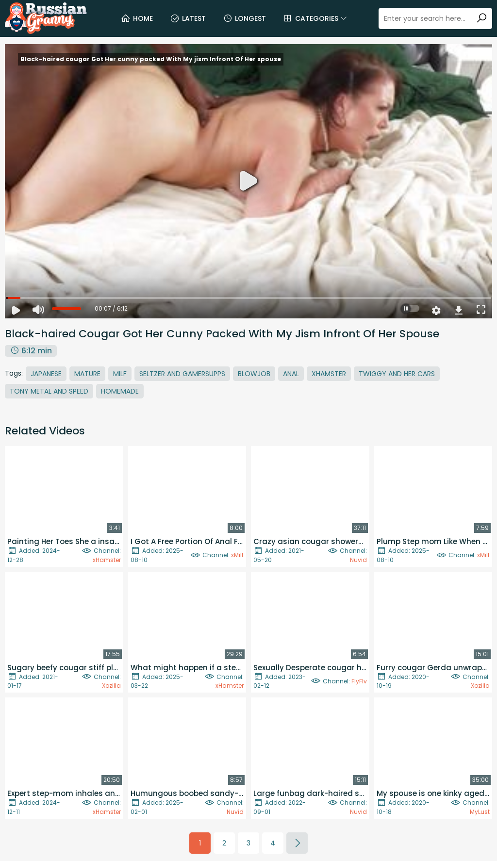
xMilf (237, 555)
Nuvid (358, 560)
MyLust (480, 812)
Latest (188, 18)
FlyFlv (359, 681)
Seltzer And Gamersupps (182, 374)
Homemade (120, 391)
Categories (315, 18)
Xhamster (329, 374)
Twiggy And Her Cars (397, 374)
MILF (120, 374)
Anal (291, 374)
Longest (244, 18)
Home (137, 18)
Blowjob (254, 374)
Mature (87, 374)
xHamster (107, 560)
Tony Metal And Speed (49, 391)
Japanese (46, 374)
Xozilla (111, 685)
